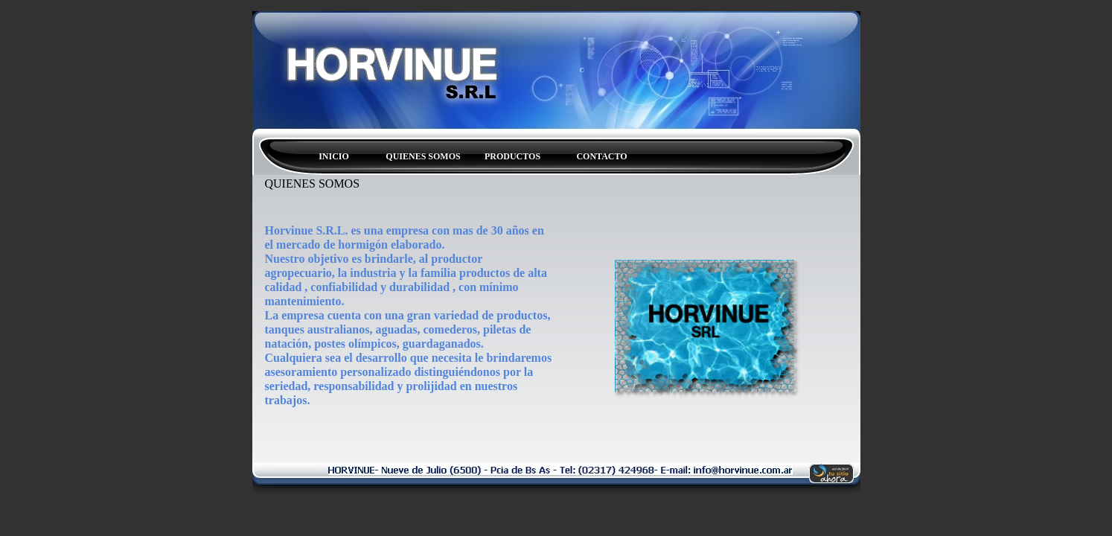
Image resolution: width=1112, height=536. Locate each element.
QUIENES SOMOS (423, 156)
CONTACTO (601, 156)
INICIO (334, 156)
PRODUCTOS (512, 156)
